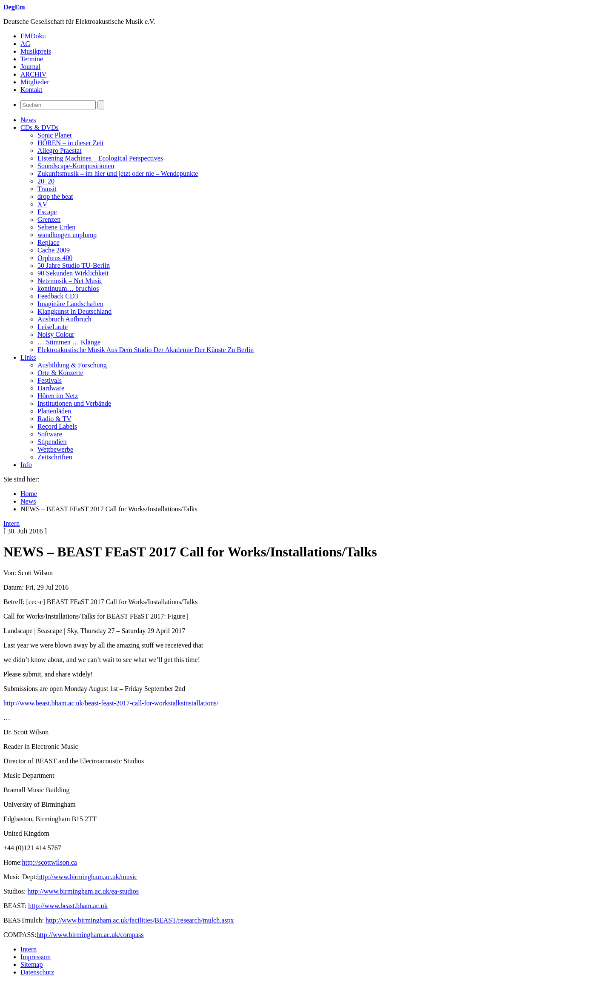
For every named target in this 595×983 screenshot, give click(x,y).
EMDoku (33, 36)
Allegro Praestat (59, 150)
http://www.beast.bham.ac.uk (67, 905)
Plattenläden (54, 411)
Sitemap (31, 964)
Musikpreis (35, 51)
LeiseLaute (52, 326)
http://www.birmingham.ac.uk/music (87, 876)
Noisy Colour (55, 334)
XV (42, 204)
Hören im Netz (57, 395)
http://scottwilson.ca (49, 862)
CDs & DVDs (39, 127)
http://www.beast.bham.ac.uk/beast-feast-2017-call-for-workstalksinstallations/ (110, 703)
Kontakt (31, 89)
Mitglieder (34, 82)
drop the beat (55, 196)
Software (49, 434)
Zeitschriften (54, 457)
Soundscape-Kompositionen (75, 165)
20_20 (45, 181)
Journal (30, 66)
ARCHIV (33, 74)
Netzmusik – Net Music (69, 280)
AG (25, 43)
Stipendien (51, 441)
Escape (47, 211)
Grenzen (48, 219)
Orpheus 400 (54, 257)
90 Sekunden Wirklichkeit (73, 273)
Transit (47, 188)
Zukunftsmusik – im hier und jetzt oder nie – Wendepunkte (117, 173)
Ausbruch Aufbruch (64, 319)
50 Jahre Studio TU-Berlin (73, 265)
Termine (31, 59)
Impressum (35, 956)
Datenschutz (37, 972)
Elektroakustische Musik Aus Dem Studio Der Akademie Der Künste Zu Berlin (145, 349)
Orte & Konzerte (60, 372)
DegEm (14, 7)
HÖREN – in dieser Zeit (70, 142)
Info (26, 464)
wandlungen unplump (67, 234)
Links (28, 357)
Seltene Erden (56, 227)
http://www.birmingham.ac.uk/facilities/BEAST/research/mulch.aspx (140, 920)
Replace (48, 242)
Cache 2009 (53, 250)
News (28, 119)
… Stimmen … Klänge (68, 342)
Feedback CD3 (57, 296)
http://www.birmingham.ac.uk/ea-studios (83, 891)
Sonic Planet (54, 135)
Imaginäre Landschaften (70, 303)
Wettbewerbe (55, 449)
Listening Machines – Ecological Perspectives (100, 158)
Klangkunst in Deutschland (74, 311)
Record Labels (57, 426)
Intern (11, 523)
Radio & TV (54, 418)
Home (28, 493)
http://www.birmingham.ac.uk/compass (90, 934)
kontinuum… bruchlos (68, 288)
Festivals (49, 380)
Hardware (50, 388)
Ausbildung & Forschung (72, 365)
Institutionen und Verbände (74, 403)
